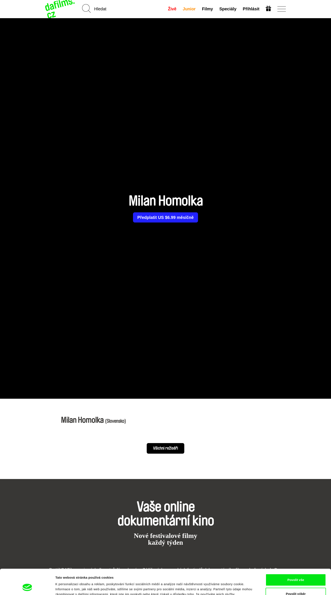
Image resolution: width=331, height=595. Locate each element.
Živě (172, 9)
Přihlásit (251, 9)
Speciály (227, 9)
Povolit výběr (296, 570)
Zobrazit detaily (223, 584)
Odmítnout (296, 583)
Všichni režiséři (165, 448)
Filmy (207, 9)
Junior (189, 9)
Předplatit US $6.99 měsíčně (165, 217)
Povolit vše (295, 556)
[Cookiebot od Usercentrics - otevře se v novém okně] (27, 587)
